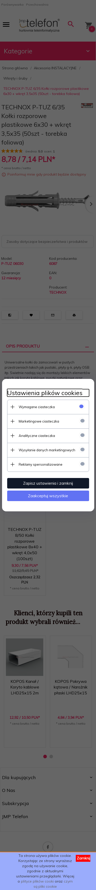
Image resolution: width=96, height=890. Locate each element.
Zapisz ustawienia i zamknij (48, 483)
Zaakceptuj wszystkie (48, 495)
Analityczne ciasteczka (37, 436)
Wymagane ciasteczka (37, 407)
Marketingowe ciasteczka (39, 421)
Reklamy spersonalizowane (40, 464)
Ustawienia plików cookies (44, 393)
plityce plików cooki (37, 881)
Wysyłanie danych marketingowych (47, 450)
